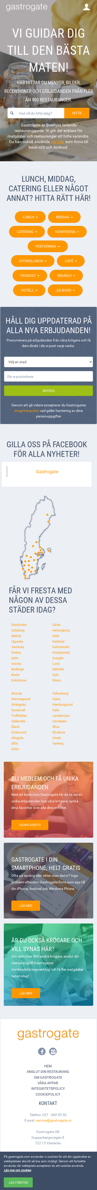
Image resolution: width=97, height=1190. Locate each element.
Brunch (66, 275)
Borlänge (17, 669)
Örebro (16, 652)
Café (71, 260)
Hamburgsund (62, 704)
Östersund (18, 732)
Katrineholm (61, 647)
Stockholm (19, 624)
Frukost (29, 275)
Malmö (16, 635)
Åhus (56, 726)
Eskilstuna (18, 680)
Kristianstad (61, 652)
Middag (64, 217)
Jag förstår (18, 1182)
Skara (56, 680)
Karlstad (58, 641)
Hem (48, 1066)
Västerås (17, 647)
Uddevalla (18, 721)
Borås (15, 674)
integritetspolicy (26, 410)
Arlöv (14, 658)
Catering (27, 231)
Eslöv (15, 749)
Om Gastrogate (48, 1077)
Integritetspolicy (48, 1088)
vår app (57, 141)
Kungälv (58, 658)
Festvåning (48, 246)
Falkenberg (60, 693)
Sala (55, 674)
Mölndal (58, 669)
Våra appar (48, 1082)
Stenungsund (20, 699)
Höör (55, 635)
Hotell (29, 290)
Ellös (14, 743)
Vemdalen (59, 721)
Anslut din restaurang (48, 1071)
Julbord (65, 290)
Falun (56, 699)
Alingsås (17, 737)
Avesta (16, 663)
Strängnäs (18, 704)
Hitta (77, 113)
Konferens (67, 231)
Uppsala (17, 641)
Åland (15, 726)
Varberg (57, 743)
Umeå (56, 737)
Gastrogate (47, 471)
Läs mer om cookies (17, 1170)
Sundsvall (18, 710)
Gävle (56, 624)
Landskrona (60, 715)
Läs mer (25, 905)
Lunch (30, 217)
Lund (55, 663)
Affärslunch (33, 260)
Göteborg (17, 630)
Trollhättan (19, 715)
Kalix (55, 710)
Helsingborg (61, 630)
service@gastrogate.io (53, 1120)
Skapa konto (30, 825)
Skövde (16, 693)
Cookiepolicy (48, 1094)
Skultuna (58, 732)
